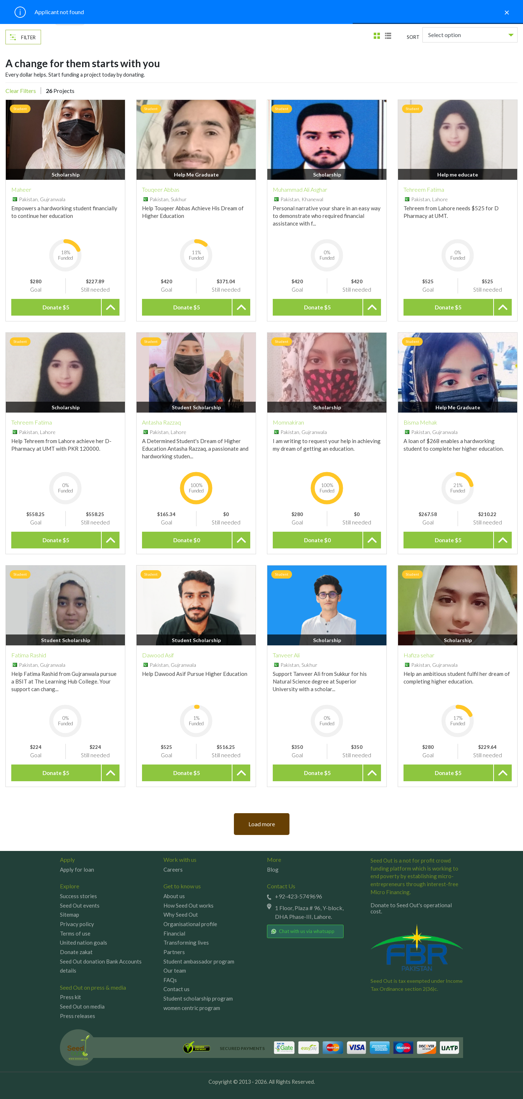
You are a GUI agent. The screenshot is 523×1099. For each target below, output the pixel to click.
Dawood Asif (158, 655)
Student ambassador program (198, 961)
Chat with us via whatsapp (303, 931)
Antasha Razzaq (161, 422)
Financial (174, 933)
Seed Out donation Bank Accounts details (101, 966)
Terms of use (75, 933)
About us (174, 896)
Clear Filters (20, 90)
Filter (28, 37)
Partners (174, 952)
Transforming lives (186, 942)
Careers (173, 869)
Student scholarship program (198, 998)
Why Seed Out (180, 914)
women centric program (191, 1008)
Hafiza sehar (419, 655)
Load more (261, 823)
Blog (273, 869)
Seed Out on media (82, 1006)
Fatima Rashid (28, 655)
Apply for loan (77, 869)
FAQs (170, 980)
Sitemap (69, 914)
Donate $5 (55, 307)
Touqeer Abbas (160, 189)
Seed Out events (80, 905)
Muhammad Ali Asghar (300, 189)
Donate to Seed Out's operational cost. (411, 908)
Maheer (21, 189)
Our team (174, 970)
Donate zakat (76, 952)
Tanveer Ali (286, 655)
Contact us (176, 989)
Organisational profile (190, 924)
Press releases (77, 1016)
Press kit (70, 997)
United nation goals (83, 942)
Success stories (78, 896)
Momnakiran (288, 422)
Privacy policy (77, 924)
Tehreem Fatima (424, 189)
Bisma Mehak (420, 422)
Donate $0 (186, 540)
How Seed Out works (188, 905)
